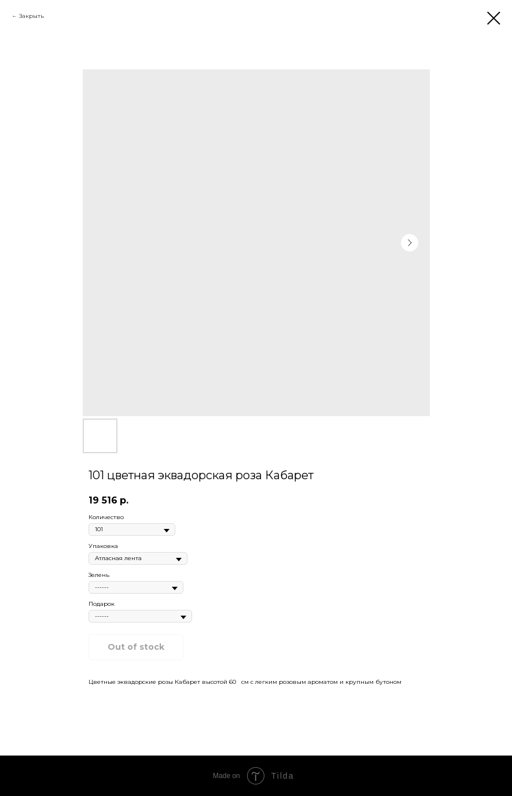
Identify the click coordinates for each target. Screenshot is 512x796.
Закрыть (31, 16)
